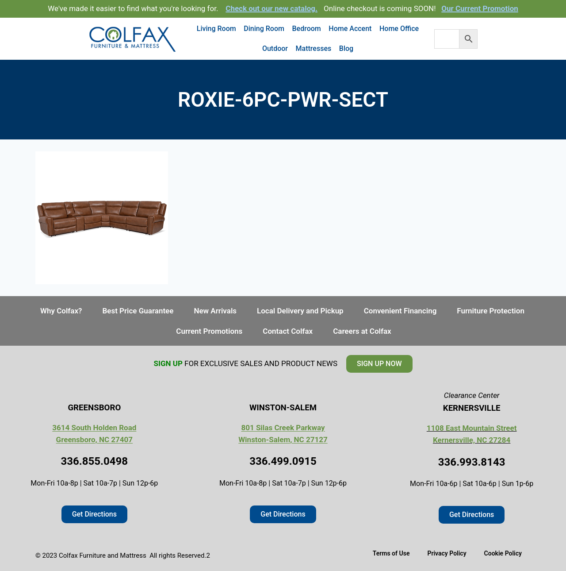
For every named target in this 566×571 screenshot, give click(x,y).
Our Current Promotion (479, 8)
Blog (346, 48)
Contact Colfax (288, 331)
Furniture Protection (490, 310)
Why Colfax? (61, 310)
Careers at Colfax (362, 331)
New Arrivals (215, 310)
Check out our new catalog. (271, 8)
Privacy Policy (446, 553)
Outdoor (275, 48)
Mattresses (314, 48)
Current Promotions (209, 331)
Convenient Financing (400, 310)
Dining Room (264, 28)
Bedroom (306, 28)
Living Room (216, 28)
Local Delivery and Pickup (300, 310)
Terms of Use (391, 553)
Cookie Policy (503, 553)
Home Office (399, 28)
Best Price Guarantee (137, 310)
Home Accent (350, 28)
